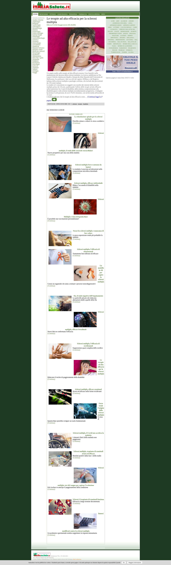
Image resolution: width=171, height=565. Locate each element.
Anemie (131, 21)
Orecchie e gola (37, 58)
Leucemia (129, 39)
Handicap (35, 46)
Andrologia (36, 22)
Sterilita (129, 50)
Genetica (35, 40)
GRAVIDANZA (62, 14)
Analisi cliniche (37, 20)
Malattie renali (37, 49)
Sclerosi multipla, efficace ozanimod (88, 389)
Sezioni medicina (38, 18)
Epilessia (132, 33)
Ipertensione (120, 39)
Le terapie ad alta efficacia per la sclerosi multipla (101, 367)
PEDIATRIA (73, 14)
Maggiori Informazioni (134, 562)
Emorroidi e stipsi (115, 33)
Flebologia (36, 36)
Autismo (116, 27)
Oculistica (35, 54)
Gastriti (123, 35)
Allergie (124, 21)
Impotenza (114, 37)
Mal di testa (121, 42)
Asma (110, 27)
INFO (103, 14)
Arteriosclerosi (115, 25)
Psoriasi (121, 50)
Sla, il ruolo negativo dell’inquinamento (88, 296)
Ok (124, 562)
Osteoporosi (113, 48)
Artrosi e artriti (129, 25)
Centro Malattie (122, 18)
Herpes (130, 35)
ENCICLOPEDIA (94, 14)
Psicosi (114, 50)
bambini (85, 104)
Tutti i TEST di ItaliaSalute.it (122, 71)
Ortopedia (35, 59)
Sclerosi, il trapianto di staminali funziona (88, 499)
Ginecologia (36, 43)
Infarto (122, 37)
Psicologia (36, 64)
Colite (116, 31)
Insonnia (111, 39)
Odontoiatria (36, 56)
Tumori (34, 69)
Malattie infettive (38, 48)
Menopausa (117, 44)
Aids (117, 21)
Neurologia (36, 53)
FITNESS (53, 14)
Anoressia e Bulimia (119, 23)
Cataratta (114, 29)
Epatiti (125, 33)
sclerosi (75, 104)
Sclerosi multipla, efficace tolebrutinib (88, 183)
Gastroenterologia (38, 38)
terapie (80, 104)
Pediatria (35, 61)
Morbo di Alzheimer (125, 46)
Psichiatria (36, 63)
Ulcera (131, 52)
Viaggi (34, 72)
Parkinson (123, 48)
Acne (113, 21)
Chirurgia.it (36, 26)
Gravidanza (36, 45)
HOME (35, 14)
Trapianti (35, 68)
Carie (135, 27)
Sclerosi (35, 66)
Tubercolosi (115, 52)
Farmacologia (37, 35)
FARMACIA (83, 14)
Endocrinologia (37, 33)
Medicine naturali (38, 51)
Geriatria (35, 41)
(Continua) (76, 123)
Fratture (115, 35)
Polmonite (132, 48)
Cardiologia (36, 25)
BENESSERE (43, 14)
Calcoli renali (126, 27)
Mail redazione (77, 559)
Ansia (130, 23)
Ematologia (36, 31)
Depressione (125, 31)
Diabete (35, 30)
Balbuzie (35, 23)
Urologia (35, 71)
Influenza (130, 37)
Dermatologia (37, 28)
